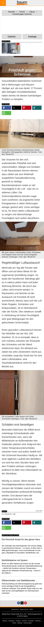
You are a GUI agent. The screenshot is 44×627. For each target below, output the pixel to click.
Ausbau (18, 621)
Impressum (15, 609)
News (14, 623)
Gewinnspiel (28, 623)
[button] (6, 108)
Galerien (12, 36)
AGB (31, 609)
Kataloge (32, 36)
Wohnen (38, 621)
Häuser (4, 621)
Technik (24, 621)
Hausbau (11, 621)
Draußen (31, 621)
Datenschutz (24, 609)
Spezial (19, 623)
